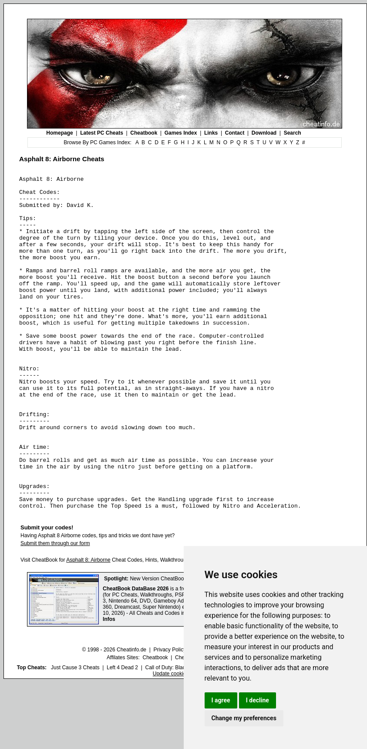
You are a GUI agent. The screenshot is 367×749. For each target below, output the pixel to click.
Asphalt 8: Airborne (88, 627)
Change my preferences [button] (244, 718)
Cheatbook (143, 133)
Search (292, 133)
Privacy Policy (169, 716)
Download (264, 133)
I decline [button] (257, 700)
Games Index (181, 133)
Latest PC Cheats (101, 133)
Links (211, 133)
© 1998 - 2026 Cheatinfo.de (114, 716)
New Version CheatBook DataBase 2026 (177, 645)
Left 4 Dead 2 (122, 734)
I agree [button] (221, 700)
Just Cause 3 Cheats (75, 734)
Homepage (59, 133)
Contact (235, 133)
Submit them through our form (55, 610)
